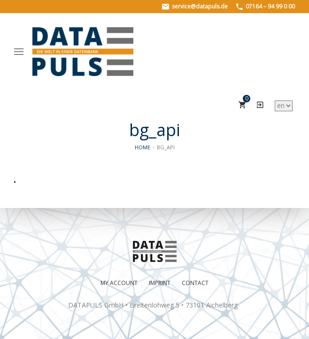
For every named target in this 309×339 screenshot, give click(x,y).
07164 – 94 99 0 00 (265, 6)
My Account (119, 283)
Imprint (159, 283)
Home (142, 147)
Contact (195, 283)
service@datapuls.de (195, 6)
